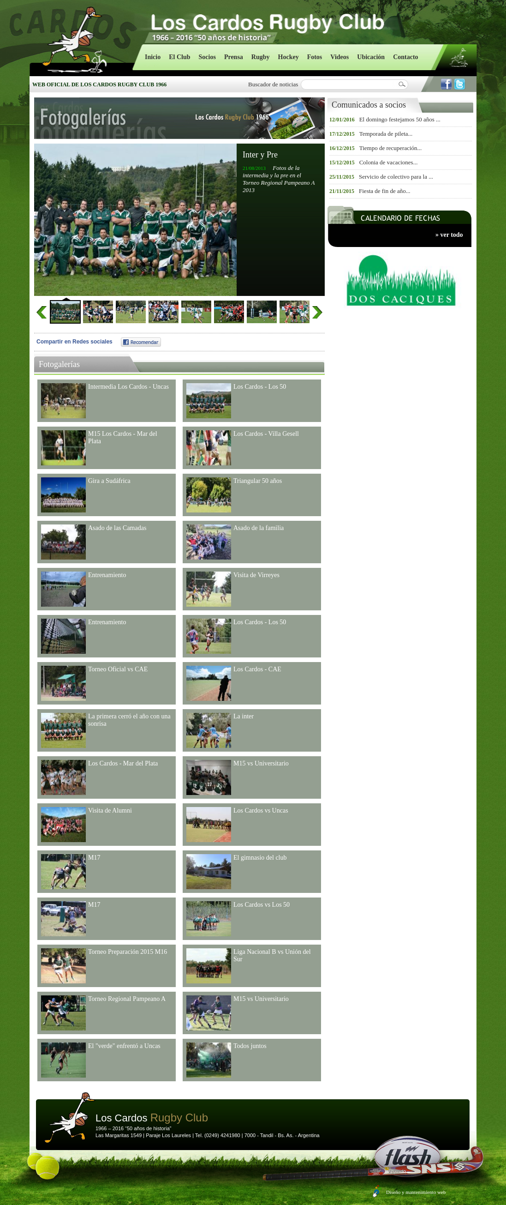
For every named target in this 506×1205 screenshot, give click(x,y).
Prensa (233, 57)
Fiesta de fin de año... (385, 190)
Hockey (288, 57)
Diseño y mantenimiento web (416, 1192)
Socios (207, 57)
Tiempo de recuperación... (390, 148)
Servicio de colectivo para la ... (396, 176)
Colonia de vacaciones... (388, 162)
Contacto (405, 57)
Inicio (153, 57)
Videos (339, 57)
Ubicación (371, 57)
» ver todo (449, 234)
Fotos (314, 57)
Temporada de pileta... (386, 133)
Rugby (260, 57)
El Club (179, 57)
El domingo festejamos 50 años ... (400, 119)
